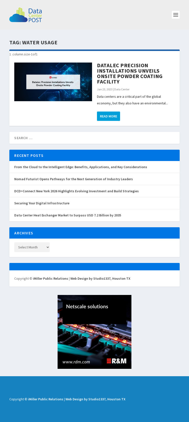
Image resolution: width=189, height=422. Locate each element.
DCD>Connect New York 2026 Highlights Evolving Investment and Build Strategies (76, 191)
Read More (108, 116)
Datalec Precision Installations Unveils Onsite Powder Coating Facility (130, 73)
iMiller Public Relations (50, 278)
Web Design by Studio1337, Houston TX (100, 278)
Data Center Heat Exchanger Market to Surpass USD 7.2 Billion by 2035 (67, 215)
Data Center (121, 89)
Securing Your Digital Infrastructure (41, 203)
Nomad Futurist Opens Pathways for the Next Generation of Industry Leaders (73, 179)
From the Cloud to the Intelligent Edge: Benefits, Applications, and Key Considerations (80, 167)
